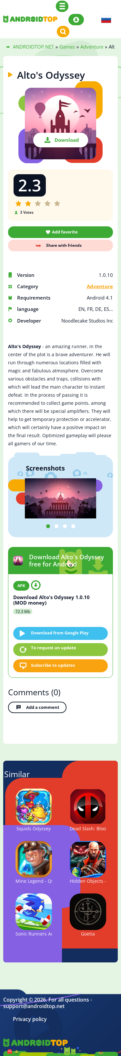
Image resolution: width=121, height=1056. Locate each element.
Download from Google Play (59, 633)
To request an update (53, 648)
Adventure (100, 286)
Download (67, 140)
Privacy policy (30, 1019)
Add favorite (65, 232)
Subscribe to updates (53, 665)
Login (76, 19)
